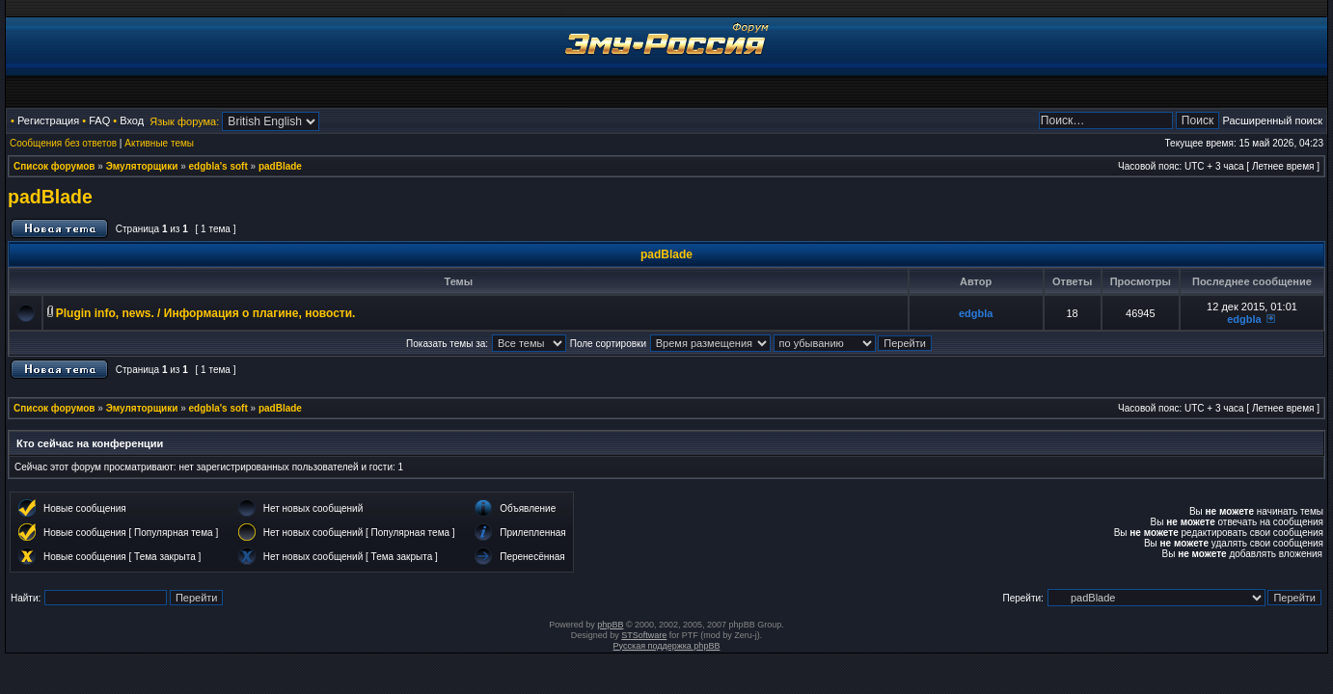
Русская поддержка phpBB (667, 646)
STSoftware (643, 635)
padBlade (280, 166)
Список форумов (54, 166)
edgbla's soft (218, 166)
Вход (132, 120)
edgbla (976, 313)
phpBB (610, 624)
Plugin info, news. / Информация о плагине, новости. (206, 313)
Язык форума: (184, 121)
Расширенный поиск (1272, 120)
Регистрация (48, 120)
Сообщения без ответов (63, 143)
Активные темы (159, 143)
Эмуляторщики (142, 166)
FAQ (99, 120)
